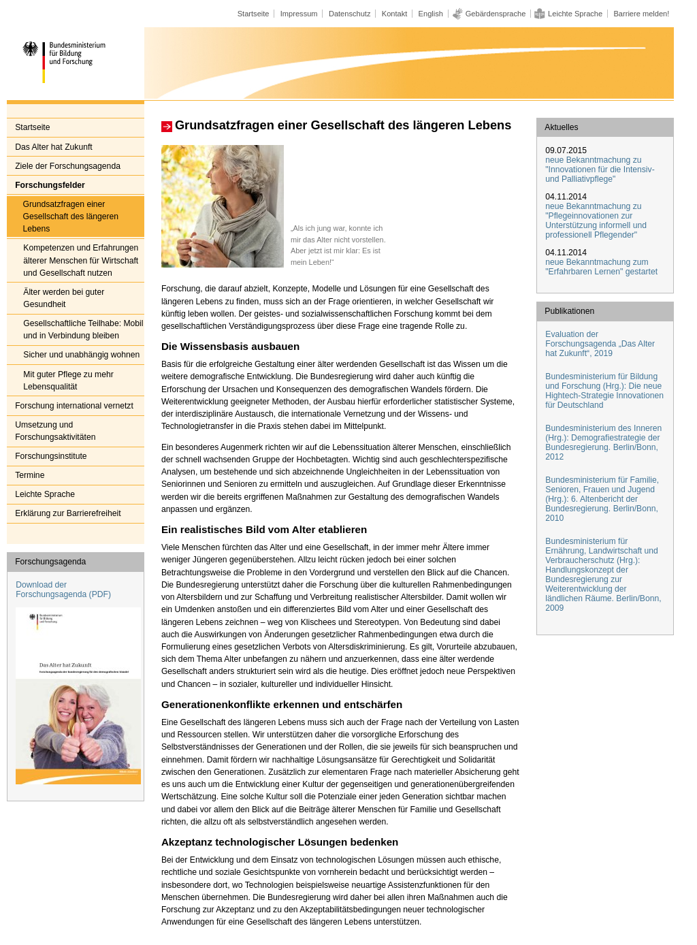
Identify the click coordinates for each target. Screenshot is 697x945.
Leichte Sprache (575, 14)
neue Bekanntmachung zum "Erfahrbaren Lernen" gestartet (601, 266)
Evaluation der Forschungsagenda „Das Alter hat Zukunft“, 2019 (600, 344)
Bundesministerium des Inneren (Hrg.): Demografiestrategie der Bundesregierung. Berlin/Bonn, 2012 (603, 442)
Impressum (299, 14)
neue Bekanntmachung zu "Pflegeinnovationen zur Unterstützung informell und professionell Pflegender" (596, 221)
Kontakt (395, 14)
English (431, 14)
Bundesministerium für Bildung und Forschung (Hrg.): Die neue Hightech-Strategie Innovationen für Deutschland (604, 391)
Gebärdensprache (496, 14)
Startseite (254, 14)
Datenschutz (350, 14)
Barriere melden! (641, 14)
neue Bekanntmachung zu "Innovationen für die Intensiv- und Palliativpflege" (599, 169)
